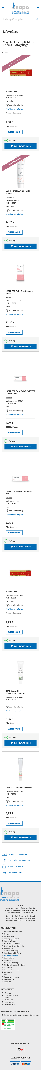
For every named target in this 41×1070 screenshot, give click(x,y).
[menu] (20, 957)
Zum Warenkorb (12, 872)
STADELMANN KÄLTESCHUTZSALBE (15, 692)
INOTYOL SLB (11, 91)
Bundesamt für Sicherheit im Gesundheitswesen (21, 1015)
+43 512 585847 (14, 916)
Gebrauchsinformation (14, 113)
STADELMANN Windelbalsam (19, 788)
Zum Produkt (14, 132)
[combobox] (20, 19)
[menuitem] (22, 932)
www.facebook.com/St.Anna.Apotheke (20, 921)
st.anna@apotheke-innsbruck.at (23, 918)
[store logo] (20, 8)
